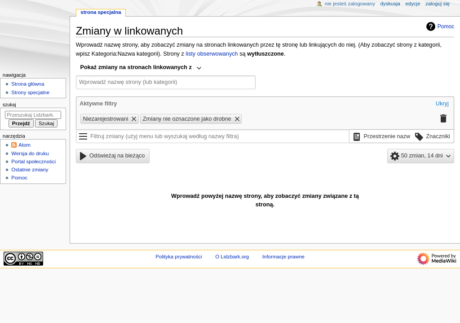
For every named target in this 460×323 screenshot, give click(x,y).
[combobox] (141, 68)
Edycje (412, 3)
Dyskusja (390, 3)
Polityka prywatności (178, 256)
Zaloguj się (437, 3)
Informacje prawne (283, 256)
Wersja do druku (30, 153)
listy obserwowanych (212, 54)
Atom (24, 145)
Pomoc (439, 26)
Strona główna (27, 84)
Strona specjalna (100, 12)
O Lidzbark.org (232, 256)
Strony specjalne (30, 92)
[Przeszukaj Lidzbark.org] (33, 115)
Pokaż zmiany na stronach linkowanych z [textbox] (136, 67)
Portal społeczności (33, 161)
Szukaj (9, 104)
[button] (442, 104)
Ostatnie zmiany (29, 169)
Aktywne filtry (98, 103)
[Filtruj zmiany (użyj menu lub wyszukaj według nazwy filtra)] (213, 136)
